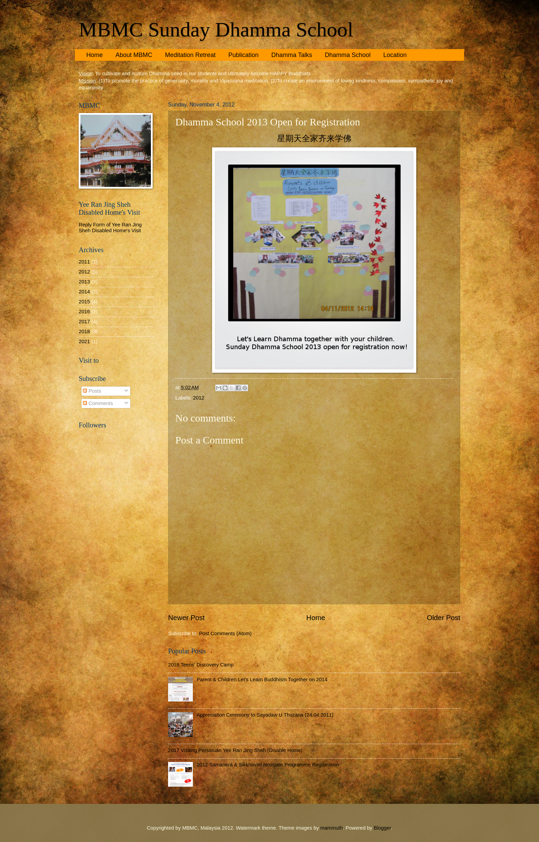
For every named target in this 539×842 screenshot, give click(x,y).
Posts (92, 391)
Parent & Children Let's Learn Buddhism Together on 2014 (262, 679)
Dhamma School (348, 55)
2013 (84, 281)
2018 (84, 331)
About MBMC (134, 55)
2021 (84, 341)
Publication (243, 55)
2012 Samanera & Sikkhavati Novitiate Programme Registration (268, 764)
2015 (84, 301)
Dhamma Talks (291, 55)
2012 (199, 398)
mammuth (331, 828)
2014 (84, 291)
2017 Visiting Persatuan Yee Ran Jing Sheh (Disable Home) (235, 750)
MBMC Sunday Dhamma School (216, 29)
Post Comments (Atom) (225, 633)
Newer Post (186, 617)
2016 (84, 311)
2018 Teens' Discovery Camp (201, 664)
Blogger (382, 828)
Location (395, 55)
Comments (98, 403)
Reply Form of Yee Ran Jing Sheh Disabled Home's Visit (110, 228)
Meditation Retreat (190, 55)
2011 (84, 262)
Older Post (443, 617)
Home (94, 55)
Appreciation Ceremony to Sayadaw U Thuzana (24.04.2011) (265, 715)
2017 (84, 321)
